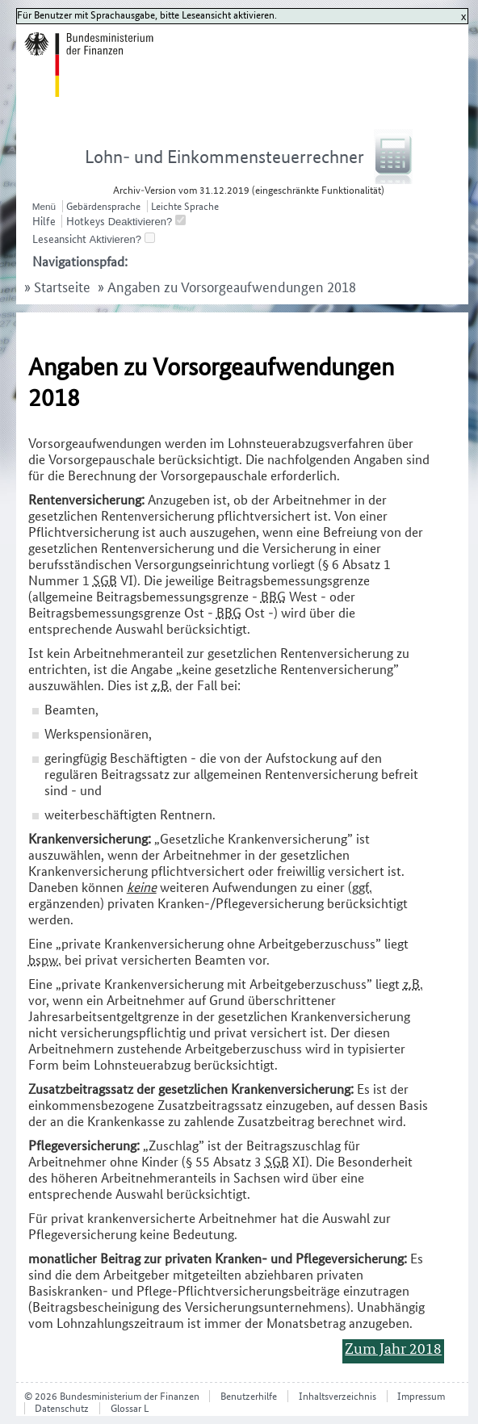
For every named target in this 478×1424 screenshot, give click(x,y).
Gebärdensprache (103, 206)
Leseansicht (59, 238)
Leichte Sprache (185, 206)
